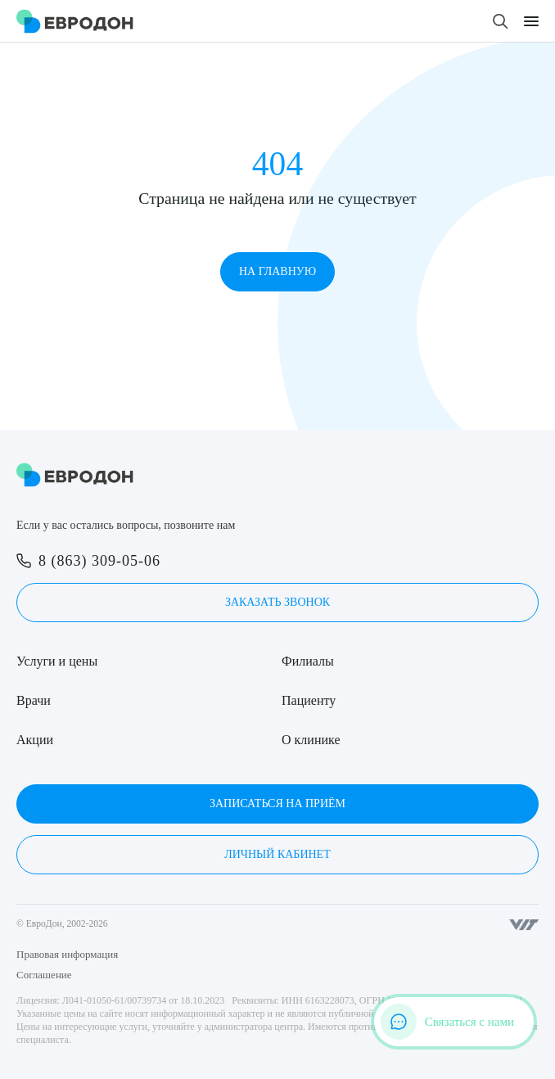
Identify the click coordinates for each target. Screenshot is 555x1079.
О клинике (311, 740)
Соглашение (44, 974)
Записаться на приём (277, 803)
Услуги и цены (56, 661)
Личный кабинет (277, 854)
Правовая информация (67, 954)
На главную (277, 271)
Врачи (33, 700)
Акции (34, 740)
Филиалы (308, 661)
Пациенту (309, 700)
